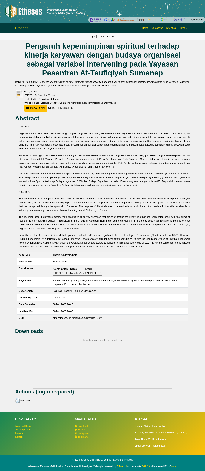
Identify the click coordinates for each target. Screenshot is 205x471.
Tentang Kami (22, 429)
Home (145, 27)
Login (92, 36)
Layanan (19, 433)
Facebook (81, 426)
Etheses (22, 28)
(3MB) (39, 107)
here (173, 466)
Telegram (81, 436)
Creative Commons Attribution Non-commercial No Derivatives (83, 102)
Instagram (81, 433)
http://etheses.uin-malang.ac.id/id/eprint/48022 (77, 317)
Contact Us (157, 27)
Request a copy (65, 107)
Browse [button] (183, 27)
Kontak (19, 436)
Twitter (80, 429)
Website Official (23, 426)
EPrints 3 (122, 466)
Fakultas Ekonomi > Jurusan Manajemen (74, 290)
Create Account (106, 36)
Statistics (171, 27)
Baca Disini (35, 108)
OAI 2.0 (146, 466)
